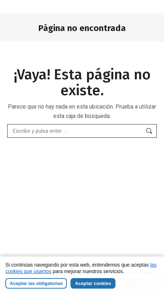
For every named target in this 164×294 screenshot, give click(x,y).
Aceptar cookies (93, 283)
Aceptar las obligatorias (36, 283)
